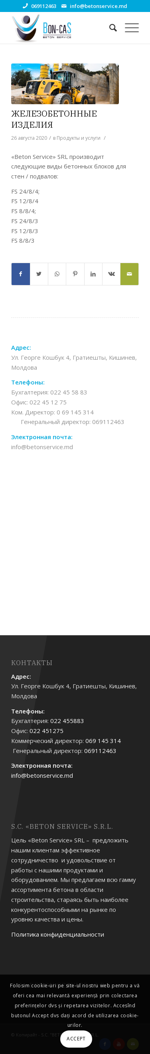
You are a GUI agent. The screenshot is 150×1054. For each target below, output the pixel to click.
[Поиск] (109, 28)
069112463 (43, 6)
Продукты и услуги (79, 138)
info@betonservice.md (98, 6)
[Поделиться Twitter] (39, 274)
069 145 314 (103, 741)
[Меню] (128, 28)
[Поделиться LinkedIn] (93, 274)
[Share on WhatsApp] (57, 274)
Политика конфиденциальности (57, 934)
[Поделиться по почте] (129, 274)
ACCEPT (76, 1038)
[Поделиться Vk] (111, 274)
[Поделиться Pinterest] (75, 274)
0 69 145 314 (75, 412)
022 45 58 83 (68, 392)
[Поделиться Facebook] (21, 274)
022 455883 (67, 721)
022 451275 (46, 731)
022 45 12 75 (48, 402)
